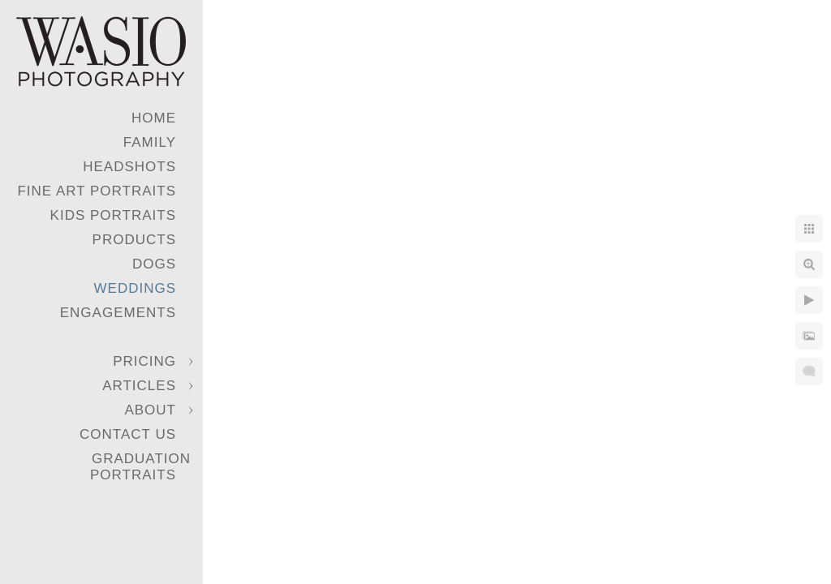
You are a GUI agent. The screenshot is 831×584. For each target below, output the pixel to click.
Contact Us (128, 434)
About (150, 410)
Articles (139, 385)
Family (149, 142)
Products (134, 239)
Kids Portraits (113, 215)
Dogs (154, 264)
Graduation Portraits (140, 467)
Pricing (144, 361)
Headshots (129, 166)
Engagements (118, 312)
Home (153, 118)
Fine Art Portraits (96, 191)
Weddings (135, 288)
